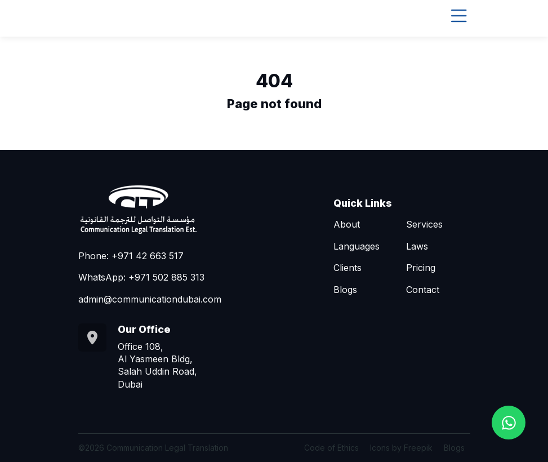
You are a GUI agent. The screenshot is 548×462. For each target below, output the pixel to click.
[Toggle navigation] (459, 16)
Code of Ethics (331, 447)
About (346, 224)
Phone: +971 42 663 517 (131, 255)
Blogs (345, 289)
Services (424, 224)
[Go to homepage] (162, 209)
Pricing (420, 267)
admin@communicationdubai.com (149, 299)
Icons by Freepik (401, 447)
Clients (347, 267)
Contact (422, 289)
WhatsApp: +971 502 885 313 (141, 277)
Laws (417, 246)
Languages (356, 246)
